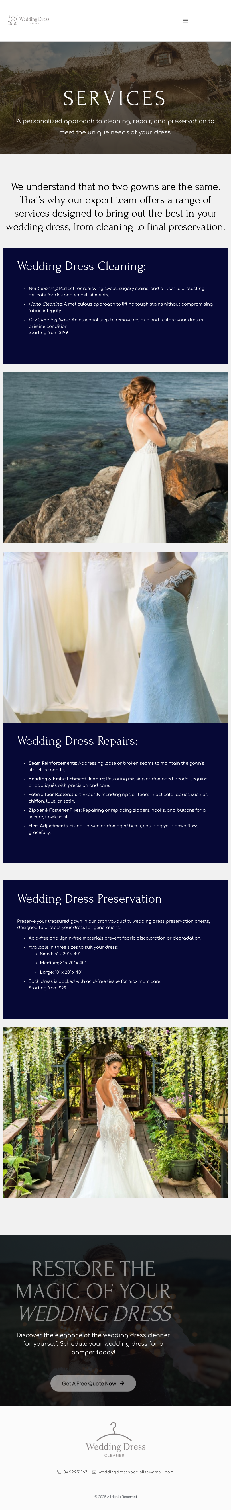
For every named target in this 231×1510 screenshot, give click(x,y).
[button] (185, 20)
